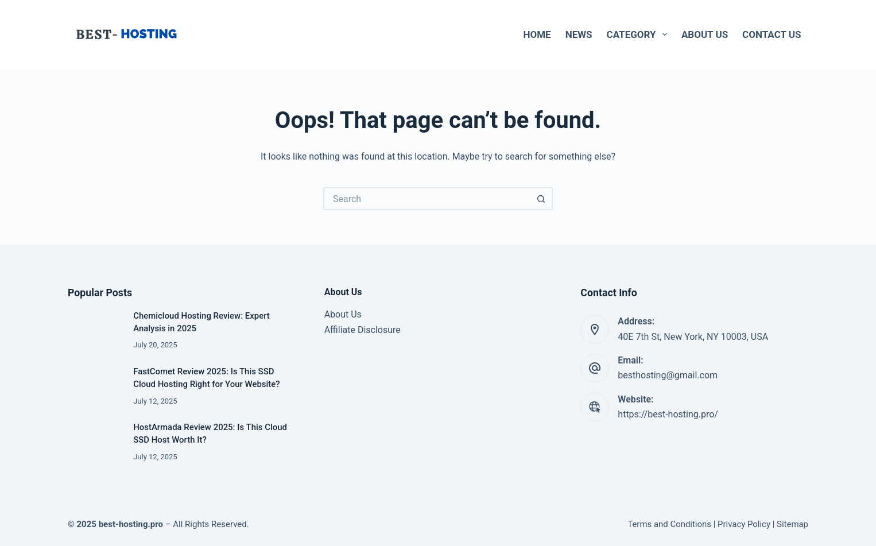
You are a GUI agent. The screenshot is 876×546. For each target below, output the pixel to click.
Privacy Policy (744, 524)
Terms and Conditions (669, 524)
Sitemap (792, 524)
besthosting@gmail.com (668, 375)
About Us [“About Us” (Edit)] (343, 314)
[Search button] (541, 198)
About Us (704, 34)
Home (537, 34)
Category (639, 34)
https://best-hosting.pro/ (668, 414)
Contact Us (771, 34)
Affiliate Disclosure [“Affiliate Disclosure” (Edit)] (362, 329)
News (578, 34)
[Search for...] (426, 198)
